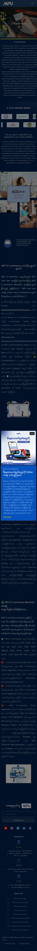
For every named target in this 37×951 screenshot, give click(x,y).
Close (32, 433)
